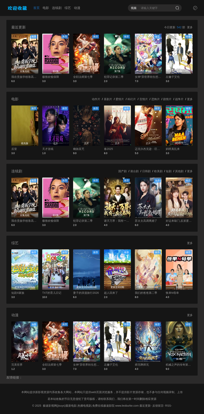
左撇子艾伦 (173, 76)
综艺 (68, 8)
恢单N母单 (172, 292)
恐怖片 (155, 99)
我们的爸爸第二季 (146, 292)
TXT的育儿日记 (51, 292)
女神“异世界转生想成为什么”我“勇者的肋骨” (148, 76)
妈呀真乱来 (173, 148)
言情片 (143, 99)
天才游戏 (47, 148)
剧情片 (167, 99)
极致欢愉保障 (50, 76)
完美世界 (17, 364)
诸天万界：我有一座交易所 (117, 220)
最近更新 (145, 405)
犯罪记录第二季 (114, 76)
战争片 (179, 99)
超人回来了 (111, 292)
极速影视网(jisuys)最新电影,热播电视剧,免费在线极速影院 (79, 405)
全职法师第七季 (83, 76)
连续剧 (57, 8)
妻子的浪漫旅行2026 (86, 292)
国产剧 (122, 171)
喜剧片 (108, 99)
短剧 (169, 171)
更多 (190, 27)
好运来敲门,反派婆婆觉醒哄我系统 (179, 220)
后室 (14, 148)
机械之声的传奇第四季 (179, 364)
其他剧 (179, 171)
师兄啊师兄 (142, 364)
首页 (36, 8)
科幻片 (132, 99)
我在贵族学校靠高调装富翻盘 (24, 76)
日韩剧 (146, 171)
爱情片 (120, 99)
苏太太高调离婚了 (146, 220)
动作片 (96, 99)
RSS (168, 405)
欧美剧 (158, 171)
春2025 (108, 148)
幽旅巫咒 (78, 148)
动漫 (77, 8)
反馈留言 (158, 405)
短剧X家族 (17, 292)
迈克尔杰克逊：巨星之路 (148, 148)
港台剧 (134, 171)
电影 (46, 8)
